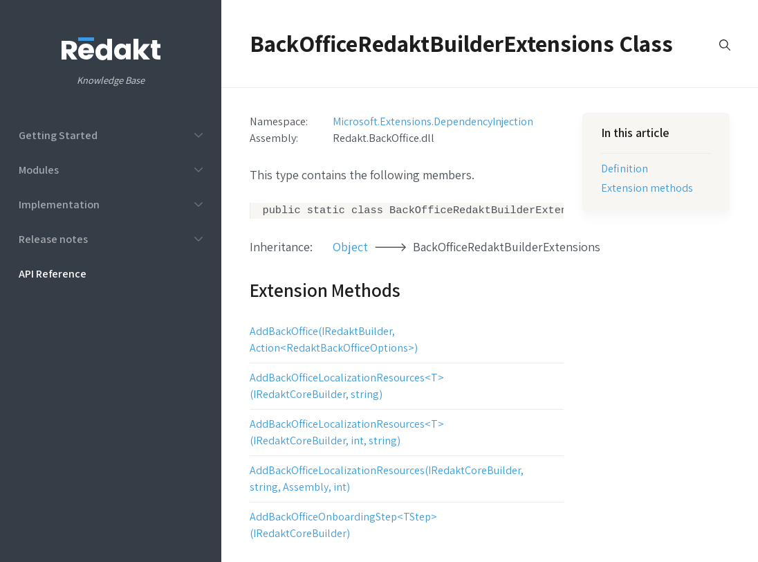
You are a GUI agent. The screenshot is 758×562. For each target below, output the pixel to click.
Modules (39, 169)
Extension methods (647, 187)
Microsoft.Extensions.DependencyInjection (433, 121)
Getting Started (58, 135)
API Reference (52, 273)
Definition (624, 168)
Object (350, 248)
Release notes (53, 238)
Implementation (59, 204)
